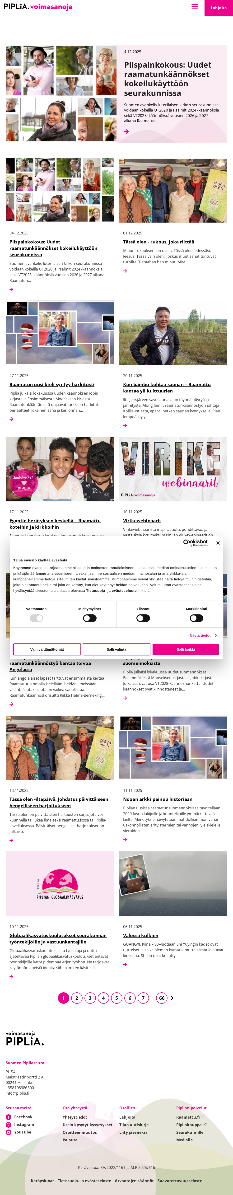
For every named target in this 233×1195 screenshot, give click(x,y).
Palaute (70, 1140)
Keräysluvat (42, 1180)
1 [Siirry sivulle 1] (63, 998)
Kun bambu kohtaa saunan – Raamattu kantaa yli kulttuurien (167, 387)
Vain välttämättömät (47, 649)
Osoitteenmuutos (80, 1132)
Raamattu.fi (190, 1117)
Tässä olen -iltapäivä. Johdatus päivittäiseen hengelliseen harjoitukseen (58, 802)
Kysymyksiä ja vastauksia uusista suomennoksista (160, 660)
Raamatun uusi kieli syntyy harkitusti (51, 384)
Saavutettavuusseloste (180, 1180)
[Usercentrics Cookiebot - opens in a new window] (187, 542)
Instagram (24, 1124)
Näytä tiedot (200, 635)
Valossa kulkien (140, 935)
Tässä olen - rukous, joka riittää (158, 241)
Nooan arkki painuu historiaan (158, 799)
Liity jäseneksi (133, 1132)
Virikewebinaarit (142, 520)
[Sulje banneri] (218, 543)
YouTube (22, 1132)
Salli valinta (116, 649)
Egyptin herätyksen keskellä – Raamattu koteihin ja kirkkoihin (55, 523)
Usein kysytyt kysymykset (88, 1124)
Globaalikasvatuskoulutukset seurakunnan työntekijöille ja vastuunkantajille (58, 938)
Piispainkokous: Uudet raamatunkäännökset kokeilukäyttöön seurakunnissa (53, 248)
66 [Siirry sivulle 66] (161, 998)
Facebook (23, 1117)
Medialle (184, 1140)
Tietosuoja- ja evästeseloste (84, 1180)
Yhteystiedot (75, 1117)
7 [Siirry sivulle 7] (143, 998)
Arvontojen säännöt (134, 1180)
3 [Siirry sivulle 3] (90, 998)
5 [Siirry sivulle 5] (116, 998)
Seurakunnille (190, 1132)
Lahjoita (222, 9)
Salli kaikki (186, 649)
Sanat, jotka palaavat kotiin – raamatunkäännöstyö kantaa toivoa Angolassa (50, 663)
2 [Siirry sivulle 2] (76, 998)
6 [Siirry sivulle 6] (130, 998)
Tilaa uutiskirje (134, 1124)
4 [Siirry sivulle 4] (103, 998)
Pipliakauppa (191, 1124)
